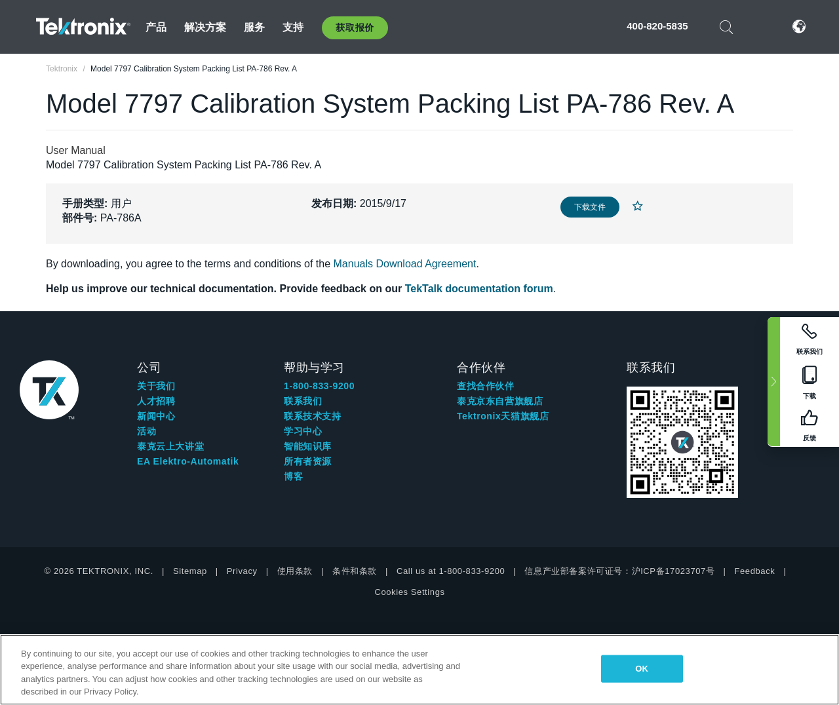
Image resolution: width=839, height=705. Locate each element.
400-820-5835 (657, 25)
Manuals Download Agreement (405, 263)
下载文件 (590, 207)
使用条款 (295, 571)
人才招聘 (156, 401)
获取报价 (355, 27)
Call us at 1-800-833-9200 (451, 571)
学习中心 (303, 431)
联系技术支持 (312, 416)
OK (641, 669)
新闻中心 (156, 416)
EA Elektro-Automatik (188, 461)
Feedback (754, 571)
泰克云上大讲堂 (170, 446)
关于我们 (156, 386)
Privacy (242, 571)
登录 (760, 26)
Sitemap (190, 571)
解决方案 (205, 27)
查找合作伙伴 (486, 386)
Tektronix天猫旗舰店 (503, 416)
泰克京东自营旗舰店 (500, 401)
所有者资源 (308, 461)
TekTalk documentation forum (479, 288)
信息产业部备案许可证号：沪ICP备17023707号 (619, 571)
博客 (293, 476)
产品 (156, 27)
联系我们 (303, 401)
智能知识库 (308, 446)
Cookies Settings (409, 592)
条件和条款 (354, 571)
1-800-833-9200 (319, 386)
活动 (146, 431)
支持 (293, 27)
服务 (254, 27)
